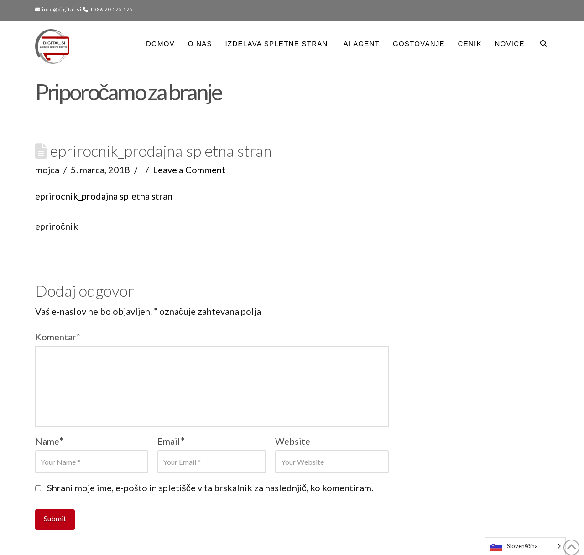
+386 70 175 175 (108, 9)
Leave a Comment (189, 169)
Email (170, 441)
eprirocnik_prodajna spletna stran (103, 195)
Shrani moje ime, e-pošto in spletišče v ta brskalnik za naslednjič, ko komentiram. (210, 487)
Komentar (57, 336)
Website (292, 441)
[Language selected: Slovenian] (525, 546)
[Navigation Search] (540, 44)
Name (49, 441)
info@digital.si (58, 9)
